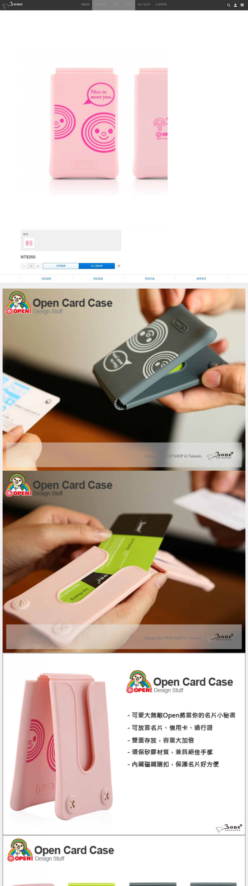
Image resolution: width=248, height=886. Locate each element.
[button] (228, 5)
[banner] (14, 5)
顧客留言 (201, 138)
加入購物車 (203, 94)
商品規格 (98, 138)
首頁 (129, 17)
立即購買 (167, 94)
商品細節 (46, 138)
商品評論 (150, 138)
